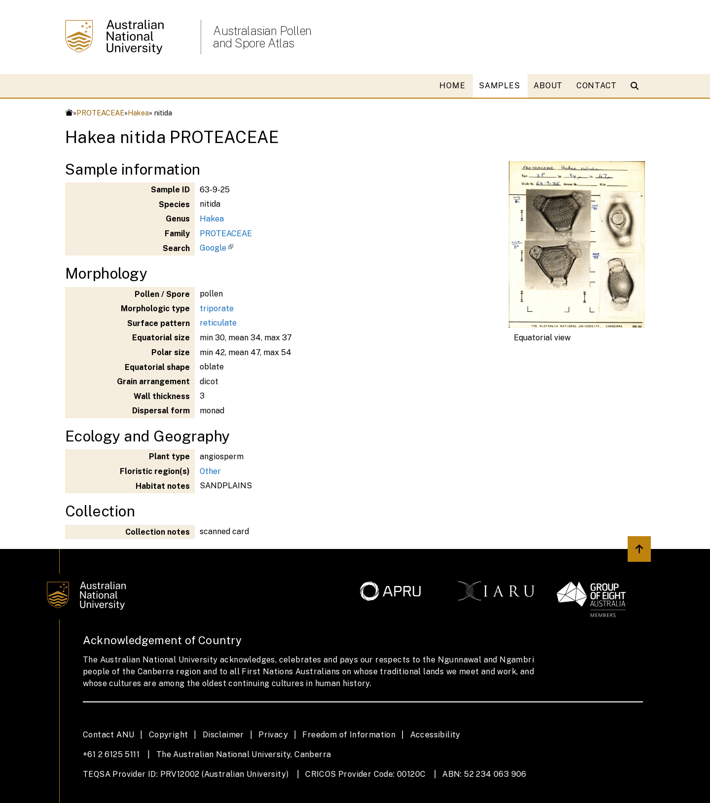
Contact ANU (108, 734)
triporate (217, 308)
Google (213, 248)
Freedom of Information (348, 734)
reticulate (218, 323)
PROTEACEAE (100, 113)
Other (210, 471)
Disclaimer (223, 734)
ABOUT (548, 85)
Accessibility (435, 734)
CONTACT (596, 85)
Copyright (168, 734)
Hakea (138, 113)
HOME (452, 85)
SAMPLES (499, 85)
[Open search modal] (637, 86)
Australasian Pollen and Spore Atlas (262, 37)
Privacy (273, 734)
